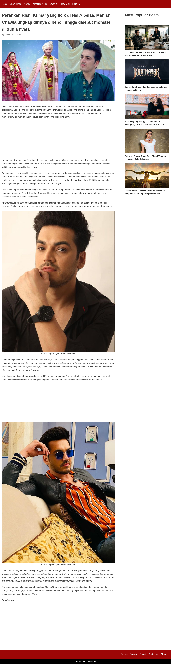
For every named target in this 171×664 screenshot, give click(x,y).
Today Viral (65, 4)
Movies (27, 4)
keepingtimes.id (89, 661)
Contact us (153, 654)
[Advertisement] (58, 139)
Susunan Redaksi (129, 654)
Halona (7, 35)
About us (165, 654)
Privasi (143, 654)
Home (4, 4)
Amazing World (40, 4)
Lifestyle (53, 4)
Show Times (15, 4)
